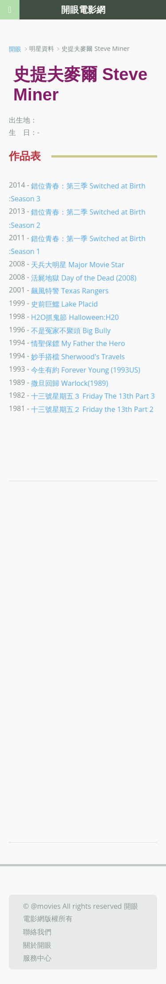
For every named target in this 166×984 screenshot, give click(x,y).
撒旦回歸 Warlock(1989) (69, 383)
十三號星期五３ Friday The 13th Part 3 (93, 396)
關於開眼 (37, 944)
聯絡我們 (37, 932)
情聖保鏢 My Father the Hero (78, 343)
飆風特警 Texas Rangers (69, 291)
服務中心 (37, 958)
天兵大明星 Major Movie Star (77, 264)
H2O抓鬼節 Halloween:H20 (75, 317)
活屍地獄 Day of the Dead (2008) (83, 277)
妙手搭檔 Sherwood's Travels (78, 356)
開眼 (15, 49)
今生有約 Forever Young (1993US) (85, 370)
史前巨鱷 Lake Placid (64, 304)
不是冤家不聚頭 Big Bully (71, 330)
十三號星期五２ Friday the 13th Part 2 (92, 409)
